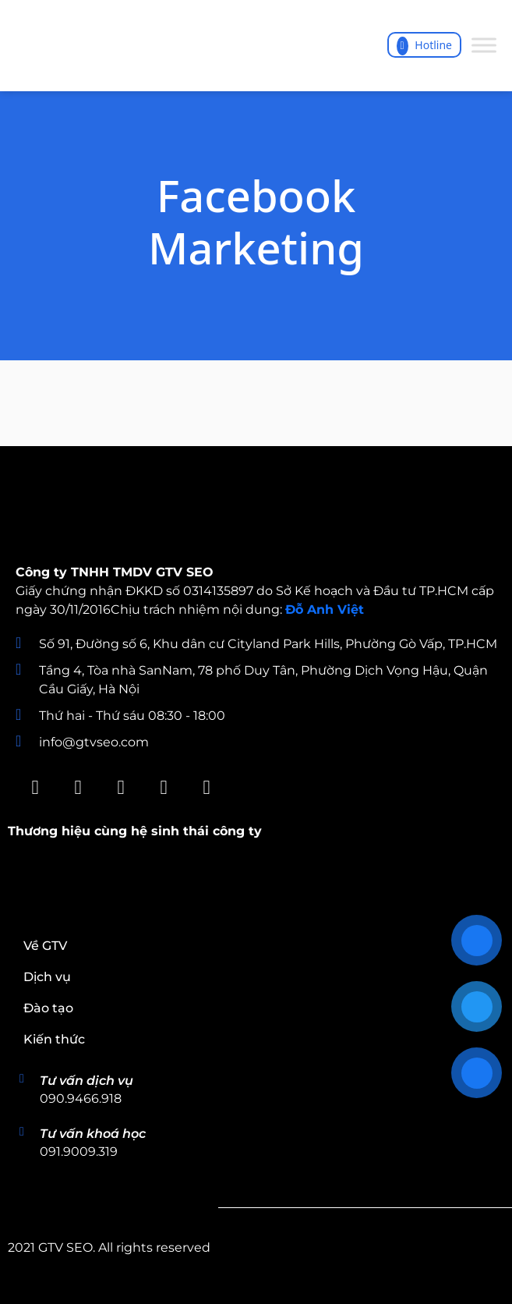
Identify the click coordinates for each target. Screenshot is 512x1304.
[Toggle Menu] (483, 45)
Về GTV (45, 945)
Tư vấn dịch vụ (86, 1080)
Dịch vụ (47, 976)
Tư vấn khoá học (93, 1133)
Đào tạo (48, 1008)
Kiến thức (54, 1039)
